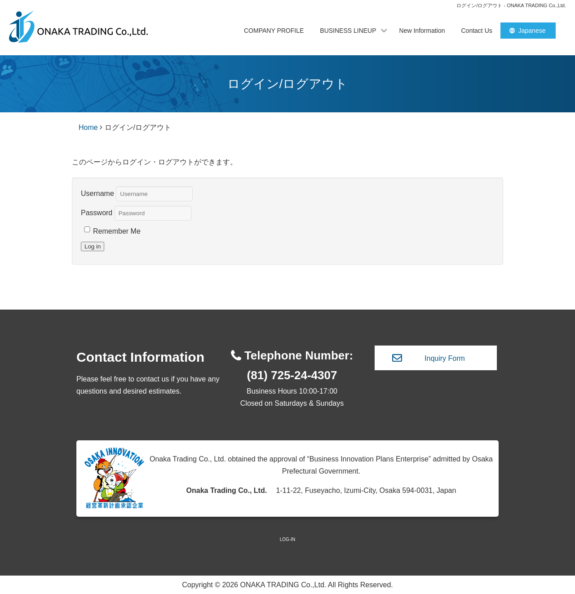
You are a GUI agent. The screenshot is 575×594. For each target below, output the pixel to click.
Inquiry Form (445, 358)
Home (88, 127)
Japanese (532, 30)
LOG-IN (287, 539)
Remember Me (117, 231)
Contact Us (476, 30)
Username (97, 193)
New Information (422, 30)
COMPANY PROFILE (274, 30)
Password (96, 212)
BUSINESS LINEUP (348, 30)
